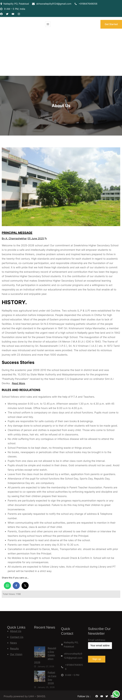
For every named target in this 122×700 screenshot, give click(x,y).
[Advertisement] (61, 53)
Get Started (111, 24)
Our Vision (16, 654)
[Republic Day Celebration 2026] (39, 679)
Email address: (100, 643)
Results (14, 648)
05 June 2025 (35, 238)
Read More (18, 383)
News (13, 642)
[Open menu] (48, 24)
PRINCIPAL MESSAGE (17, 233)
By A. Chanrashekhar (14, 238)
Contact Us (16, 636)
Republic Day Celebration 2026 (45, 682)
